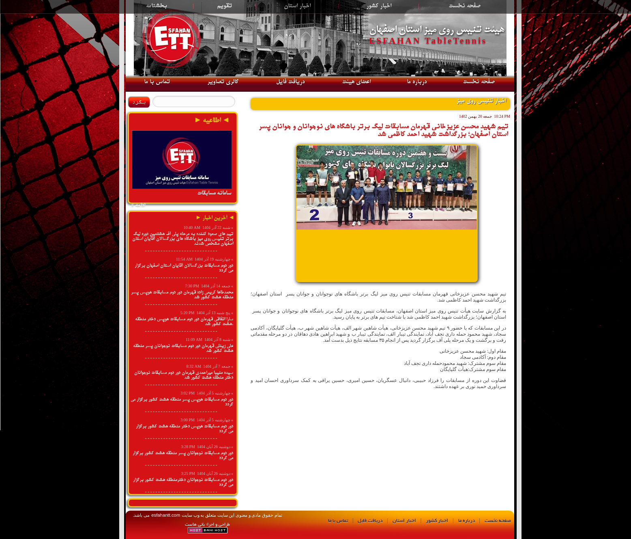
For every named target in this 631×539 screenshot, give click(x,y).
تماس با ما (157, 82)
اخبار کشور (378, 6)
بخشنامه (156, 6)
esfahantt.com (165, 515)
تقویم (224, 6)
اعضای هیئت (356, 82)
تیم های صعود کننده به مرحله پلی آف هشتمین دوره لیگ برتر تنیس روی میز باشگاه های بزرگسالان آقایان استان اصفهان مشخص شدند (182, 239)
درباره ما (417, 82)
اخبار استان (297, 6)
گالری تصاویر (222, 82)
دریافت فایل (290, 82)
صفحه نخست (465, 6)
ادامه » (138, 205)
